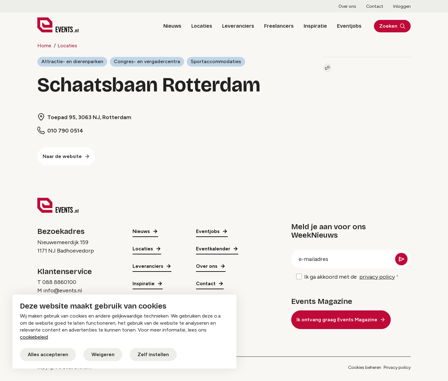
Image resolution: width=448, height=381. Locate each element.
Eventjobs (349, 26)
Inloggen (402, 6)
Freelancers (279, 26)
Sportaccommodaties (216, 61)
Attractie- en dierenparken (72, 61)
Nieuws (172, 26)
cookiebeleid (34, 337)
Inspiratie (315, 26)
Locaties (201, 26)
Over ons (347, 6)
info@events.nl (62, 290)
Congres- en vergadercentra (147, 61)
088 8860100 (59, 282)
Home (44, 46)
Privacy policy (397, 367)
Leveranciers (238, 26)
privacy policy (377, 276)
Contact (374, 6)
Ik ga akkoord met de (349, 277)
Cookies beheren (364, 367)
